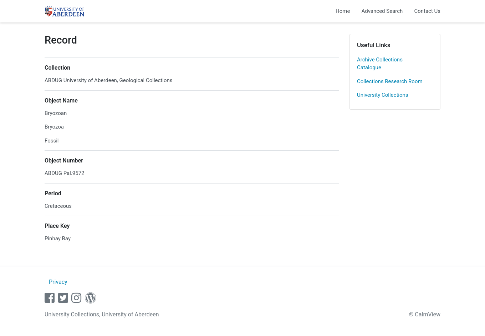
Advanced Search (382, 11)
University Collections (382, 95)
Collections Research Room (390, 81)
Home (343, 11)
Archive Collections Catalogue (380, 63)
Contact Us (427, 11)
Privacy (58, 282)
